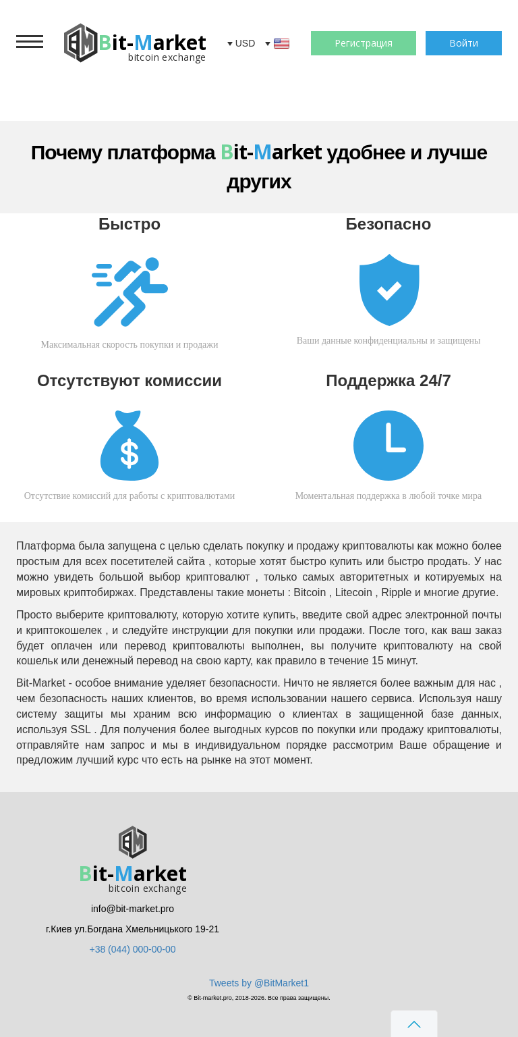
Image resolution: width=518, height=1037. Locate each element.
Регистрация (364, 42)
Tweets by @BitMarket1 (259, 983)
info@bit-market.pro (132, 908)
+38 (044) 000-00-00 (132, 949)
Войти (463, 42)
